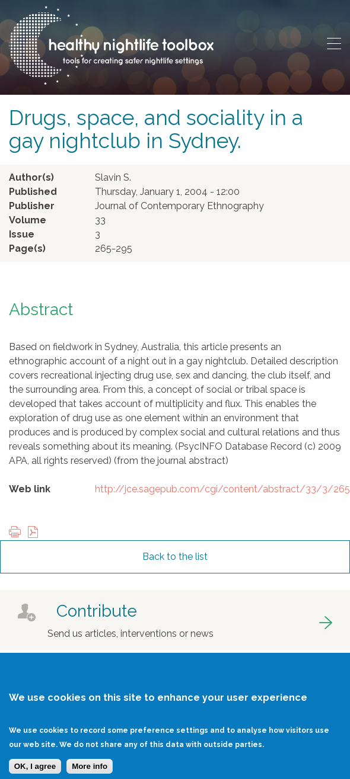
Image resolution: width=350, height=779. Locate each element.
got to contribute (175, 620)
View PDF (35, 532)
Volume (27, 220)
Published (33, 191)
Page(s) (27, 248)
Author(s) (31, 177)
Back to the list (175, 556)
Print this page (18, 532)
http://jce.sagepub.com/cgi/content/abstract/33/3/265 (222, 489)
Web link (29, 489)
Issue (21, 234)
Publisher (32, 205)
